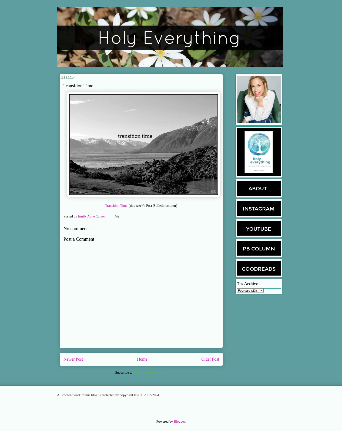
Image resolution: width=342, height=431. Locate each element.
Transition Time (116, 205)
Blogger (179, 421)
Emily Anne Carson (92, 216)
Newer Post (73, 359)
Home (142, 359)
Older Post (210, 359)
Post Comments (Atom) (151, 372)
